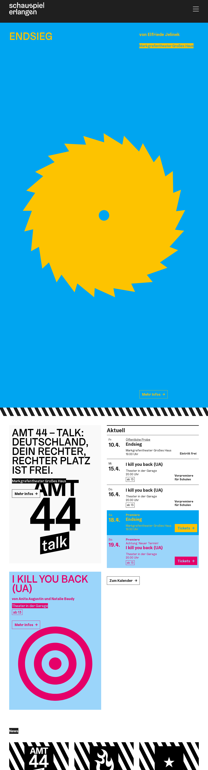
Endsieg (134, 444)
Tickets (183, 528)
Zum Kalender (121, 580)
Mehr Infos (151, 394)
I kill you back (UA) (144, 464)
